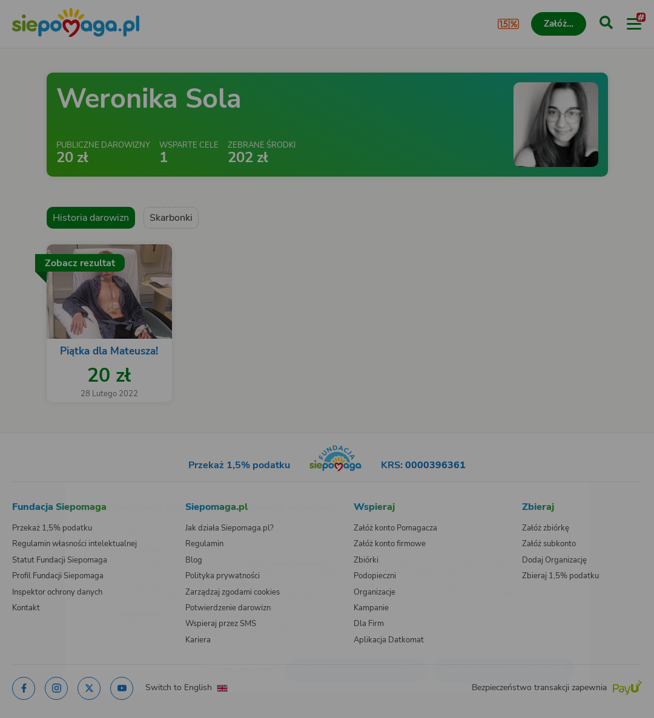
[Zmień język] (33, 489)
